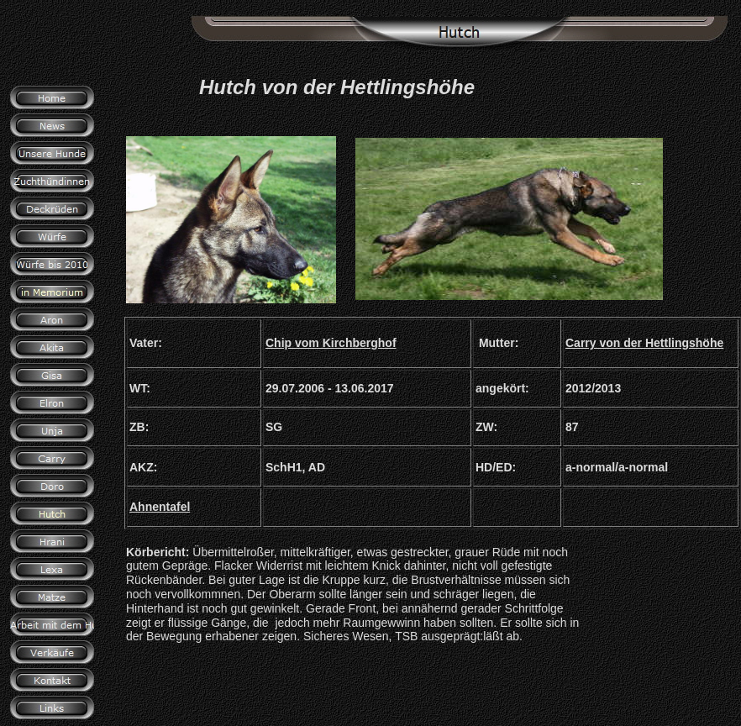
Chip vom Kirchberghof (331, 343)
